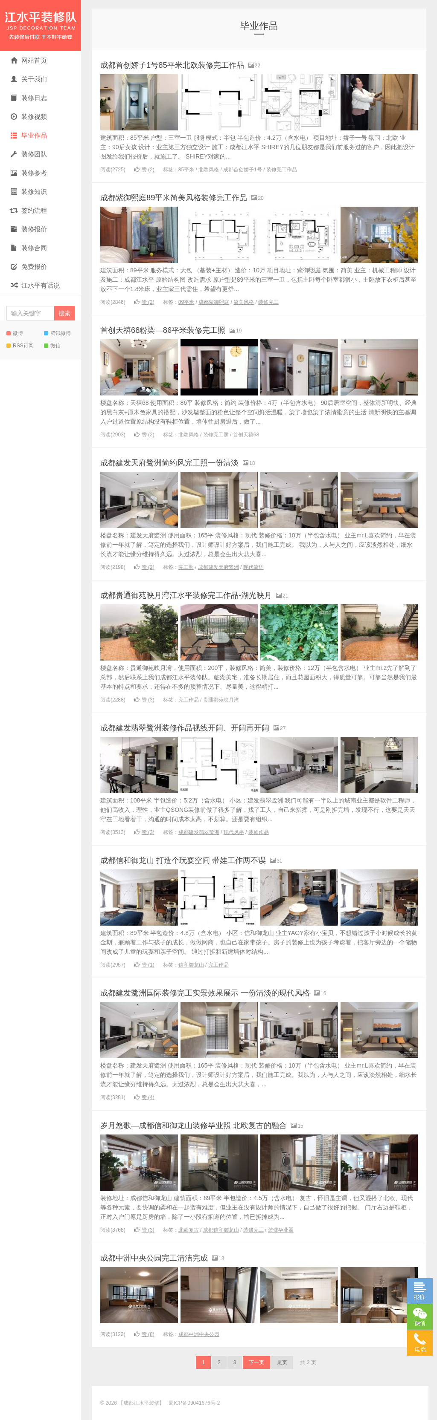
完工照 (186, 567)
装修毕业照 (281, 1230)
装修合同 (29, 247)
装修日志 (29, 97)
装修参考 (29, 172)
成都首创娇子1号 (242, 170)
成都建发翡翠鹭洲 (198, 832)
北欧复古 (188, 1230)
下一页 (256, 1362)
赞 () (144, 170)
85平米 (186, 170)
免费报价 (29, 266)
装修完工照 (216, 435)
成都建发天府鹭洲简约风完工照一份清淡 (184, 462)
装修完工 (268, 302)
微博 (14, 333)
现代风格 (234, 832)
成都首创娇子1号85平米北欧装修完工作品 (188, 64)
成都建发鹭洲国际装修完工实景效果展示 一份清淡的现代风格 (228, 992)
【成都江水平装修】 (40, 25)
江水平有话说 (35, 285)
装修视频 (29, 116)
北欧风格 (208, 170)
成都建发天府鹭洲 (218, 567)
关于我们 (29, 79)
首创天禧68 (246, 435)
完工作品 (188, 700)
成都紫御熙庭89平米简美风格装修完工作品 (190, 197)
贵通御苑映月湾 (221, 700)
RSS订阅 (20, 346)
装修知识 (29, 191)
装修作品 (258, 832)
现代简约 (253, 567)
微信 (52, 346)
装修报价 (29, 229)
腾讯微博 (57, 333)
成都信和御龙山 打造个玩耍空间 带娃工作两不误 (201, 859)
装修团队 (29, 154)
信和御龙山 (191, 965)
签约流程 (29, 210)
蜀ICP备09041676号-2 (194, 1403)
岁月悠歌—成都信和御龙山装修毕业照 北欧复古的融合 (214, 1125)
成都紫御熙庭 (213, 302)
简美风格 (243, 302)
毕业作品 (29, 135)
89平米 (186, 302)
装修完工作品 (281, 170)
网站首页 (29, 60)
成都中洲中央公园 (198, 1334)
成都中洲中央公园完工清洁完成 (166, 1257)
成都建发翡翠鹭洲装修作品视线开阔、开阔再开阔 (203, 727)
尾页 (282, 1362)
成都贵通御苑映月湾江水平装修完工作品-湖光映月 (205, 594)
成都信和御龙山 (221, 1230)
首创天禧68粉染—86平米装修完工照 (176, 329)
